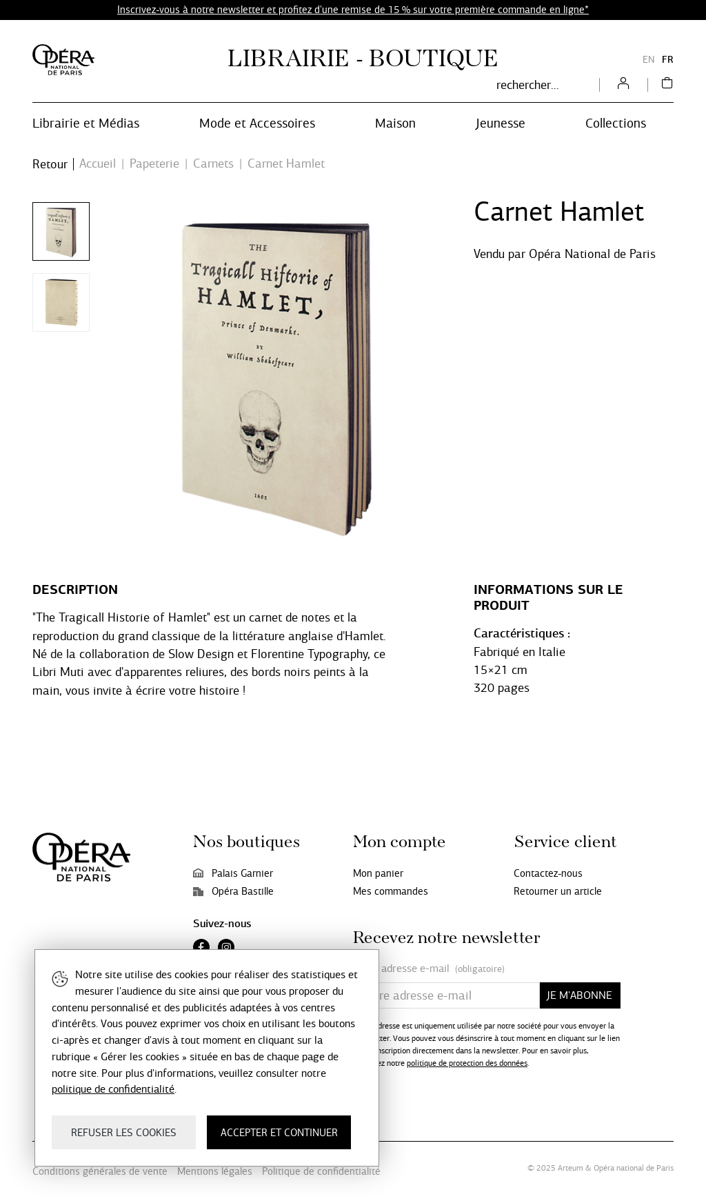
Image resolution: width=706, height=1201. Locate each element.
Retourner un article (558, 891)
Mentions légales (214, 1171)
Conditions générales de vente (100, 1171)
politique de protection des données (467, 1063)
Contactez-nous (548, 873)
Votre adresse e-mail (429, 969)
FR (668, 60)
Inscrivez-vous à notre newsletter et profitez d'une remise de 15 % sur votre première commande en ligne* (353, 9)
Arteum (570, 1168)
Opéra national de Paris (634, 1168)
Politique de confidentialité (321, 1171)
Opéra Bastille (233, 891)
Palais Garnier (233, 873)
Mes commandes (390, 891)
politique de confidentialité (113, 1088)
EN (649, 60)
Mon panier (378, 873)
